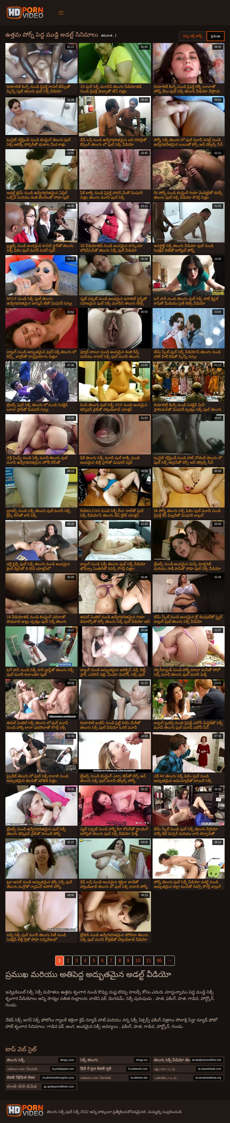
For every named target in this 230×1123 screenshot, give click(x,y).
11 (148, 960)
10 (138, 960)
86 (159, 960)
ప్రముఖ (215, 36)
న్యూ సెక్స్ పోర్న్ (192, 36)
